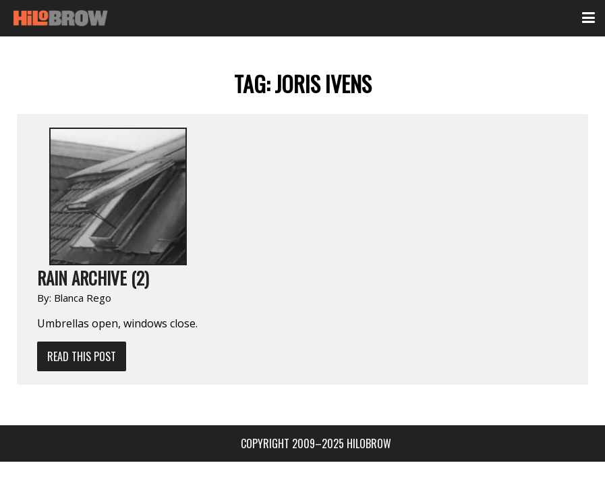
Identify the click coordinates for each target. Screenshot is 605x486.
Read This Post (81, 356)
